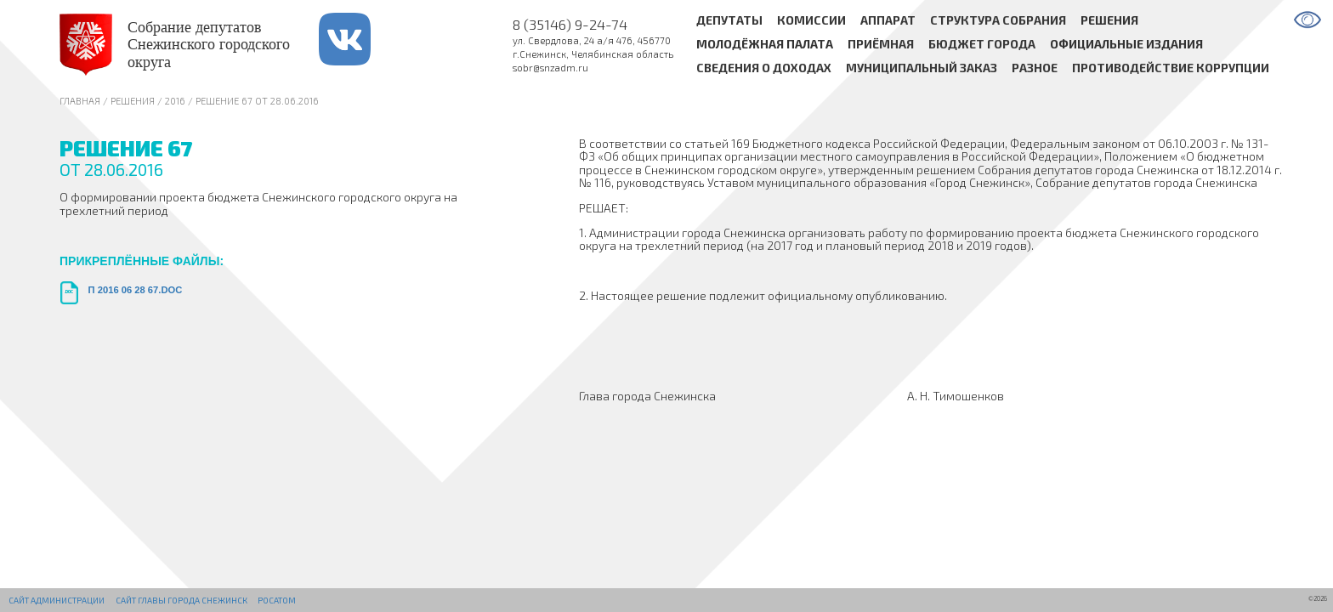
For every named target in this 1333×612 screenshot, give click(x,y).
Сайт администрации (57, 600)
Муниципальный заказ (921, 68)
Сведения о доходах (763, 68)
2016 (175, 100)
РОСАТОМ (277, 600)
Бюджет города (981, 44)
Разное (1035, 68)
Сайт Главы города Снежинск (181, 600)
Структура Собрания (998, 20)
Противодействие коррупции (1170, 68)
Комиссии (811, 20)
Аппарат (888, 20)
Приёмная (881, 44)
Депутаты (729, 20)
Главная (80, 100)
